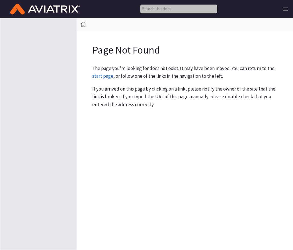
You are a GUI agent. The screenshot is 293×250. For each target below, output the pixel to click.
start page (102, 76)
